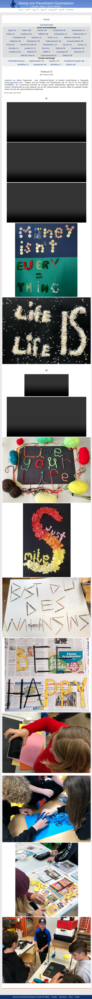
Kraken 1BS (26, 30)
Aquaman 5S (79, 52)
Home (20, 10)
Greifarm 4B (70, 64)
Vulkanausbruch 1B (53, 41)
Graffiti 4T (46, 52)
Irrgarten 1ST (54, 61)
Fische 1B (10, 45)
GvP (27, 10)
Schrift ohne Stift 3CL (28, 45)
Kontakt (54, 997)
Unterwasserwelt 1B (48, 55)
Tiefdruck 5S (60, 48)
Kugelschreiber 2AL (36, 61)
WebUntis (70, 10)
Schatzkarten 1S (78, 30)
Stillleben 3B (43, 34)
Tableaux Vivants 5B (72, 38)
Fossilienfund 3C (59, 30)
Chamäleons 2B (19, 38)
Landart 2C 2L (30, 48)
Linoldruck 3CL (26, 34)
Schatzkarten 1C (60, 34)
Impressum (63, 997)
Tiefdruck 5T (32, 52)
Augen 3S (12, 30)
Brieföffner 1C (23, 64)
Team (35, 10)
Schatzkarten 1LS (50, 45)
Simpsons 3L (36, 38)
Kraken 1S (10, 34)
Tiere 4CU (45, 48)
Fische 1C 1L (53, 38)
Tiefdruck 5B (67, 55)
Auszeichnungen (46, 25)
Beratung (53, 10)
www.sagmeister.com (13, 83)
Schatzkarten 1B (33, 41)
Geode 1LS (82, 45)
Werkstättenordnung (16, 61)
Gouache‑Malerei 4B (75, 41)
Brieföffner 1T (56, 64)
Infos (61, 10)
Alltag (43, 10)
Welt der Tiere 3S (28, 55)
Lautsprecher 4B (39, 64)
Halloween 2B (15, 41)
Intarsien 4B (42, 30)
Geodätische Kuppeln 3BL (74, 61)
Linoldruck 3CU (15, 52)
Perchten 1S (14, 48)
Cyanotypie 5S (62, 52)
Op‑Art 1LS (67, 45)
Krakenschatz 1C (80, 34)
